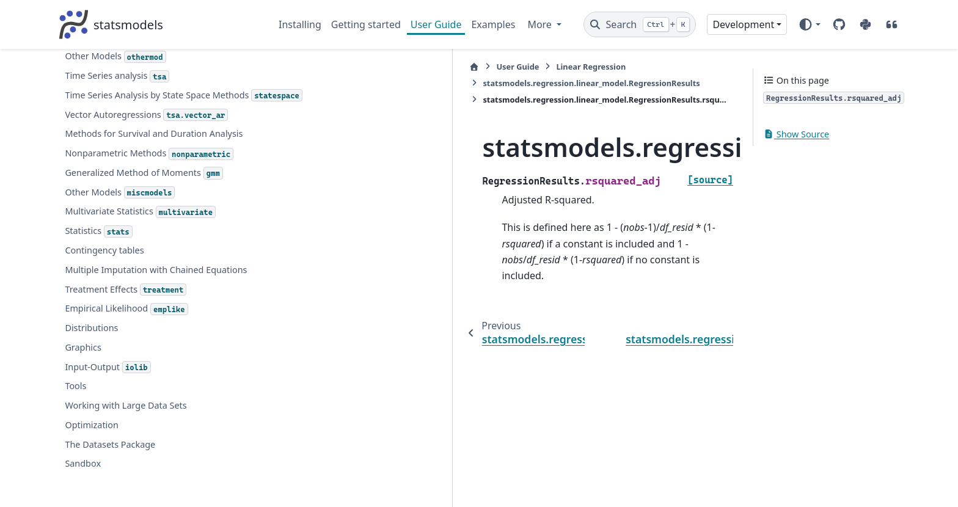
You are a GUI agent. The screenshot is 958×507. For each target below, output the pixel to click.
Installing (300, 24)
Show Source (796, 134)
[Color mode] (809, 24)
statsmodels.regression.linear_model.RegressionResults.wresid (169, 336)
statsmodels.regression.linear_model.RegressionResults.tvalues (169, 234)
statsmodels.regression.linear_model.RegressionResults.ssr (169, 200)
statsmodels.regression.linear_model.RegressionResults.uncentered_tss (169, 268)
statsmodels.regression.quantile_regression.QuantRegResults (165, 471)
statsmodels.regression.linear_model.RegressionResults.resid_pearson (169, 99)
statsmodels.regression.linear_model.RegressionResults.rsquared (169, 132)
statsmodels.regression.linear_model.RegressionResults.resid (169, 64)
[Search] (640, 24)
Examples (493, 24)
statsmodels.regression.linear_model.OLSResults (162, 370)
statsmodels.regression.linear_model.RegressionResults (562, 66)
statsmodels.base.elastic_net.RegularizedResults (164, 438)
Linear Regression (402, 66)
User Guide (436, 24)
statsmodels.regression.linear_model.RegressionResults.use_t (169, 302)
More (540, 24)
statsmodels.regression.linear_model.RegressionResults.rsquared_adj (167, 166)
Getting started (366, 24)
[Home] (285, 66)
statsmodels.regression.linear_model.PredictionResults (165, 403)
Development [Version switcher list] (743, 24)
